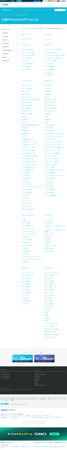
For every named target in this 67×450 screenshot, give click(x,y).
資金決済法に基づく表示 (31, 399)
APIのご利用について (27, 38)
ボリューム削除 (25, 60)
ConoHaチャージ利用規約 (20, 397)
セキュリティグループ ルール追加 (52, 150)
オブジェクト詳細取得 (27, 245)
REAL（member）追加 (49, 111)
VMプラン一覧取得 (26, 102)
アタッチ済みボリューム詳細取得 (29, 155)
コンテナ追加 (25, 253)
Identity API (48, 34)
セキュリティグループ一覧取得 (51, 153)
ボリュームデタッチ (26, 203)
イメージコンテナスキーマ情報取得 (52, 49)
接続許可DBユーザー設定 (50, 331)
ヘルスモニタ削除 (48, 183)
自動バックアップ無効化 (27, 209)
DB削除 (46, 312)
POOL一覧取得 (47, 85)
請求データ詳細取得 (49, 251)
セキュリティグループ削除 (50, 155)
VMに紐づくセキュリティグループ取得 (31, 99)
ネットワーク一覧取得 (49, 167)
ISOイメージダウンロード (28, 85)
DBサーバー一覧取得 (49, 275)
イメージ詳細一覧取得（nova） (29, 167)
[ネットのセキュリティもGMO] (11, 1)
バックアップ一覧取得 (27, 189)
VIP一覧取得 (47, 113)
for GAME (40, 4)
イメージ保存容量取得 (49, 66)
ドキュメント (6, 10)
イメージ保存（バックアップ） (29, 161)
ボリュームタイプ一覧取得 (28, 52)
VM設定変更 (24, 127)
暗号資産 (55, 446)
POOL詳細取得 (47, 94)
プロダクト (35, 10)
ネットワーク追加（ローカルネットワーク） (54, 175)
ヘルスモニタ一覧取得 (49, 178)
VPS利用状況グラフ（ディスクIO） (30, 141)
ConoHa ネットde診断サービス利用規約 (44, 397)
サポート (57, 4)
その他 (2, 447)
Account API (48, 215)
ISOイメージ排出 (26, 94)
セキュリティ (28, 446)
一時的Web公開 (25, 262)
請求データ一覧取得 (49, 248)
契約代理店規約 (12, 399)
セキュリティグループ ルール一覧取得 (53, 141)
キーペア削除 (25, 175)
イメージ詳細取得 (48, 74)
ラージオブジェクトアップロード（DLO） (31, 256)
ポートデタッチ (25, 198)
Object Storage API (28, 215)
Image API (47, 45)
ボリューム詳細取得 (26, 66)
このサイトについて (27, 10)
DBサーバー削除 (48, 278)
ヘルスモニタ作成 (48, 181)
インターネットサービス (5, 446)
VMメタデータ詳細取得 (27, 113)
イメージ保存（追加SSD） (28, 49)
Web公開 (24, 220)
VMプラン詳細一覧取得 (27, 105)
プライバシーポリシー (58, 399)
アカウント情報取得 (26, 225)
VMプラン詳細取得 (26, 108)
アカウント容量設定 (26, 222)
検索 (64, 10)
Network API (48, 81)
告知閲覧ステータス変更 (50, 245)
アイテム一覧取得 (48, 220)
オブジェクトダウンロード (28, 231)
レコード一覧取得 (26, 292)
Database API (48, 268)
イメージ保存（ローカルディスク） (30, 164)
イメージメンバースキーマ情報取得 (52, 58)
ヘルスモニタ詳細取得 (49, 189)
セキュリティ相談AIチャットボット (46, 415)
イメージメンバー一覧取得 (50, 60)
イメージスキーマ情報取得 (50, 52)
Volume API (25, 45)
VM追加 (23, 136)
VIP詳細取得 (47, 119)
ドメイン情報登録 (26, 286)
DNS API (24, 268)
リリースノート (49, 10)
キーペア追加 (25, 181)
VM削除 (23, 122)
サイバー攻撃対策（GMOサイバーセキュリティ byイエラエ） (19, 417)
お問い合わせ (50, 399)
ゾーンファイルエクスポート (28, 275)
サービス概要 (11, 400)
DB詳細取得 (47, 317)
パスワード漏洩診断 (27, 415)
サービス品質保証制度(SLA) (42, 399)
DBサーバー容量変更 (49, 284)
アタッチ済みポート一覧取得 (28, 147)
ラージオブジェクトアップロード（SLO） (31, 259)
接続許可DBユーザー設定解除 (51, 334)
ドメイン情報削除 (26, 281)
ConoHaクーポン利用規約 (31, 397)
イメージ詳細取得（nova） (28, 169)
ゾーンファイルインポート (28, 272)
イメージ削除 (47, 72)
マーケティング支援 (35, 446)
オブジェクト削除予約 (27, 239)
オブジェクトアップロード (28, 228)
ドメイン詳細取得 (26, 289)
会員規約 (2, 397)
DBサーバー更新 (48, 286)
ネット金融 (51, 446)
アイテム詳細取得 (48, 222)
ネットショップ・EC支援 (14, 446)
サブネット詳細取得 (49, 130)
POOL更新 (46, 91)
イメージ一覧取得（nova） (28, 158)
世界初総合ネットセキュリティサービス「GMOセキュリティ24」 (11, 415)
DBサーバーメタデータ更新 (50, 272)
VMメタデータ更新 (26, 111)
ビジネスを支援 (22, 446)
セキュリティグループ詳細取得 (51, 161)
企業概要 (5, 400)
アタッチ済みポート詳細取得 (28, 150)
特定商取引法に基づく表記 (21, 399)
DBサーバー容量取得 (49, 281)
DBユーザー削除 (48, 298)
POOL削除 (46, 88)
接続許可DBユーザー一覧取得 (51, 329)
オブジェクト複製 (26, 242)
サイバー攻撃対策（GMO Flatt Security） (37, 417)
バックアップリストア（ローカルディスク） (32, 186)
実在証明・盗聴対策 (4, 417)
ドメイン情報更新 (26, 284)
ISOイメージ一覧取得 (27, 88)
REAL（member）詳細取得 (50, 108)
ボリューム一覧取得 (26, 58)
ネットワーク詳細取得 (49, 172)
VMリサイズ (24, 116)
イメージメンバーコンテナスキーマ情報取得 (54, 55)
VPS (37, 4)
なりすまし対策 (48, 417)
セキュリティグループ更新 (50, 158)
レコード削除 (25, 295)
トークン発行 (47, 38)
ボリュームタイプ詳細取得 (28, 55)
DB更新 (46, 315)
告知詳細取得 (47, 242)
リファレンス (42, 10)
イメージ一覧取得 (48, 63)
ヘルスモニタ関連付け (49, 192)
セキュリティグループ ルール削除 (52, 144)
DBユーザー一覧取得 (49, 295)
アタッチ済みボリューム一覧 (28, 153)
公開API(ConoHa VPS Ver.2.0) (20, 15)
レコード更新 (25, 298)
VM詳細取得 (24, 133)
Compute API (26, 81)
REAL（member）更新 (49, 105)
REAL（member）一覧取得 (50, 99)
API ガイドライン (27, 34)
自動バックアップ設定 (49, 337)
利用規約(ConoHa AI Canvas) (58, 397)
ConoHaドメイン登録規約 (10, 397)
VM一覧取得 (24, 119)
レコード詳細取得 (26, 300)
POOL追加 (46, 96)
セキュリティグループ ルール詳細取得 (53, 147)
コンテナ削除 (25, 248)
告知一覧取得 (47, 240)
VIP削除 (46, 116)
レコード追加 (25, 303)
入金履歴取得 (47, 237)
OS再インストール (26, 96)
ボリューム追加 (25, 69)
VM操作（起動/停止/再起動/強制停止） (31, 125)
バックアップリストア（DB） (51, 323)
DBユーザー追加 (48, 306)
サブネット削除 (48, 127)
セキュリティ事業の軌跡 (56, 417)
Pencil (49, 4)
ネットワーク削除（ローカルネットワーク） (54, 169)
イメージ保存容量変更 (49, 69)
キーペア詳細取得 (26, 178)
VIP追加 (46, 122)
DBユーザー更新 (48, 300)
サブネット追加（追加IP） (50, 139)
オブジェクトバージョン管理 (28, 234)
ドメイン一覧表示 (26, 278)
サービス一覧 (53, 4)
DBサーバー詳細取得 (49, 289)
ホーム (2, 15)
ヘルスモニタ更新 (48, 186)
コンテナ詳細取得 (26, 250)
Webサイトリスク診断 (35, 415)
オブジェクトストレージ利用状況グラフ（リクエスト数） (54, 226)
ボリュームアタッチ (26, 200)
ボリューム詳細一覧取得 (27, 63)
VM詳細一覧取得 (25, 130)
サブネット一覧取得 (49, 125)
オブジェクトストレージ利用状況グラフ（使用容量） (54, 230)
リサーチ (41, 446)
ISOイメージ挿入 (26, 91)
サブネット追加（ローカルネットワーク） (54, 133)
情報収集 (46, 446)
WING (35, 4)
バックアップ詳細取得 (27, 192)
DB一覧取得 (47, 309)
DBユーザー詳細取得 (49, 303)
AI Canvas (45, 4)
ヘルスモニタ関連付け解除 (50, 195)
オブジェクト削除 (26, 236)
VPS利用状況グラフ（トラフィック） (30, 144)
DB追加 (46, 320)
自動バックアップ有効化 (27, 206)
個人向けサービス (61, 446)
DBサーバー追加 (48, 292)
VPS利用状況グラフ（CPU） (28, 139)
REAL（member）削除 (49, 102)
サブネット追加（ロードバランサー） (53, 136)
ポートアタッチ (25, 195)
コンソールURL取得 (26, 183)
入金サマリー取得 (48, 234)
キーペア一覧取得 (26, 172)
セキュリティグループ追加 (50, 164)
